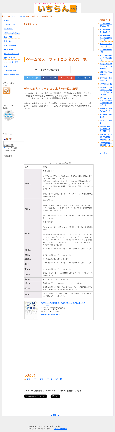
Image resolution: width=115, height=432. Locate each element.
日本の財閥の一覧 (106, 84)
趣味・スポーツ (9, 58)
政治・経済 (8, 37)
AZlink (47, 305)
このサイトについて (11, 24)
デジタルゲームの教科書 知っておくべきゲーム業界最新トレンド (63, 303)
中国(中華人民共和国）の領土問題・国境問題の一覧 (106, 137)
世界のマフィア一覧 (106, 122)
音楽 (5, 66)
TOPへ (6, 20)
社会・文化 (8, 41)
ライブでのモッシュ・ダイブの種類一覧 (106, 58)
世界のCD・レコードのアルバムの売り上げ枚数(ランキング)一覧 (106, 91)
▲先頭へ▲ (55, 415)
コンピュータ (8, 29)
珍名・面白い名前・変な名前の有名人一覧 (106, 38)
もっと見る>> (104, 153)
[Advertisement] (43, 135)
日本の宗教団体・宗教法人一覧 (106, 25)
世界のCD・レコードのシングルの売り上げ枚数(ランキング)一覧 (106, 101)
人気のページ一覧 (10, 70)
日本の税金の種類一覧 (106, 51)
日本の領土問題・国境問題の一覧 (106, 144)
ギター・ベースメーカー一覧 (106, 45)
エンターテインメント (11, 54)
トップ (5, 16)
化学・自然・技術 (10, 45)
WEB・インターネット (12, 33)
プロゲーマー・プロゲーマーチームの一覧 (44, 379)
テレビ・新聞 (8, 49)
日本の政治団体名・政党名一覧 (105, 31)
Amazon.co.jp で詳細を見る (50, 314)
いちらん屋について (60, 429)
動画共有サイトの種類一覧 (106, 73)
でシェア (32, 78)
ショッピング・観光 (11, 62)
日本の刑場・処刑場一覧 (106, 116)
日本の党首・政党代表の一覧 (106, 79)
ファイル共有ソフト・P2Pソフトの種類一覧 (106, 66)
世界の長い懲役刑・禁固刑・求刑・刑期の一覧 (105, 129)
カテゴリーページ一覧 (11, 75)
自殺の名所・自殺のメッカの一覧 (106, 110)
